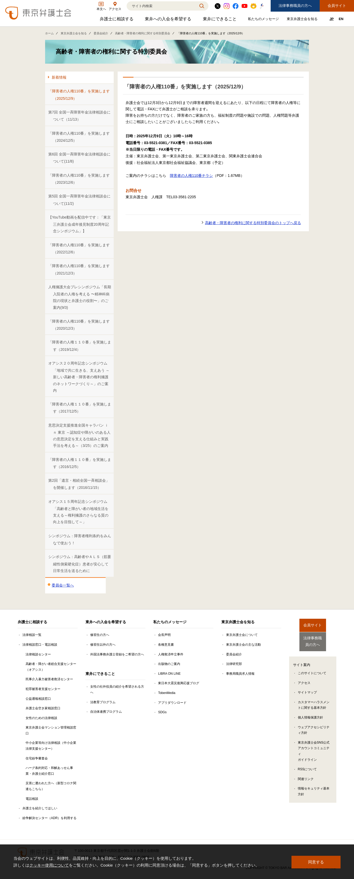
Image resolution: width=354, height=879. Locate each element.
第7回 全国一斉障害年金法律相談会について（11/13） (79, 115)
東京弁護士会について (242, 635)
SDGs (162, 712)
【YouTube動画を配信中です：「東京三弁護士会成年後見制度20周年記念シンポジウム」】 (79, 224)
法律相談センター (38, 654)
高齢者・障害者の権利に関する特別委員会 (142, 33)
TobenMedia (166, 693)
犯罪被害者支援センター (43, 689)
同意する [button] (316, 861)
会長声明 (164, 635)
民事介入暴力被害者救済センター (49, 679)
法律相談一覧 (31, 635)
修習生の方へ (99, 635)
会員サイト (337, 5)
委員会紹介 (101, 33)
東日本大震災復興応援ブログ (178, 683)
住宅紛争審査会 (37, 758)
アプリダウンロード (172, 703)
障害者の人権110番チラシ (191, 175)
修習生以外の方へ (103, 644)
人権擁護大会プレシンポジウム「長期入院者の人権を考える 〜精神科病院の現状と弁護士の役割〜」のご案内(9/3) (79, 297)
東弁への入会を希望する (169, 20)
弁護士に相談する (117, 20)
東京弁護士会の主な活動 (243, 644)
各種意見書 (166, 644)
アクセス (304, 679)
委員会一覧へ (63, 585)
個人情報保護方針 (310, 713)
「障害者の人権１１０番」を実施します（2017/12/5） (79, 407)
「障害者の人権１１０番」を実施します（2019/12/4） (79, 345)
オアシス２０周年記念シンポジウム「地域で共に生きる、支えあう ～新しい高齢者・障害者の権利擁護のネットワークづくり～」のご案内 (78, 377)
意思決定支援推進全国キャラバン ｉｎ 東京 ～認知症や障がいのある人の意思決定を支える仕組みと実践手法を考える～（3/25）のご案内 (79, 435)
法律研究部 (234, 664)
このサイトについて (312, 669)
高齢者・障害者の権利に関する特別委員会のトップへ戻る (253, 223)
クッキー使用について (49, 865)
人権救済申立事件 (170, 654)
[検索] (161, 6)
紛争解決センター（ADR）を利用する (49, 818)
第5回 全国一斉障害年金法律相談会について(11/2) (79, 199)
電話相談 (32, 799)
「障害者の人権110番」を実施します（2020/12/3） (79, 324)
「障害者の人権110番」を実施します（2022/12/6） (79, 248)
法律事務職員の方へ (295, 5)
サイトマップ (307, 688)
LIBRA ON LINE (169, 673)
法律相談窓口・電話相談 (39, 644)
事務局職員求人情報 (240, 673)
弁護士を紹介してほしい (39, 808)
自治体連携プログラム (106, 711)
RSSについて (307, 765)
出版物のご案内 (169, 664)
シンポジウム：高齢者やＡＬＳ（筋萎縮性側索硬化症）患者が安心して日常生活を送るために (79, 564)
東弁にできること (220, 20)
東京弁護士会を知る (303, 20)
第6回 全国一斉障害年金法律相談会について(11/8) (79, 157)
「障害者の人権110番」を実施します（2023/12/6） (79, 179)
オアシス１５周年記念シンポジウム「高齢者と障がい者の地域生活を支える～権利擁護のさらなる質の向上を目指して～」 (78, 511)
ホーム (49, 33)
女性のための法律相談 (41, 718)
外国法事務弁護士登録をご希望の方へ (117, 654)
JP (331, 19)
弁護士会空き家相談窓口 (43, 708)
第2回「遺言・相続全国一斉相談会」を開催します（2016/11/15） (78, 484)
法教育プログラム (103, 702)
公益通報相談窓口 (38, 699)
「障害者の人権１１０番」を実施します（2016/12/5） (79, 463)
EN (341, 19)
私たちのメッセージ (264, 20)
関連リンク (306, 775)
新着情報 (59, 77)
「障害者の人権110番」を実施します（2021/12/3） (79, 269)
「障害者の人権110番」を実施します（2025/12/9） (79, 94)
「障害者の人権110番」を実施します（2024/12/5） (79, 137)
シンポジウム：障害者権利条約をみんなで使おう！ (79, 539)
